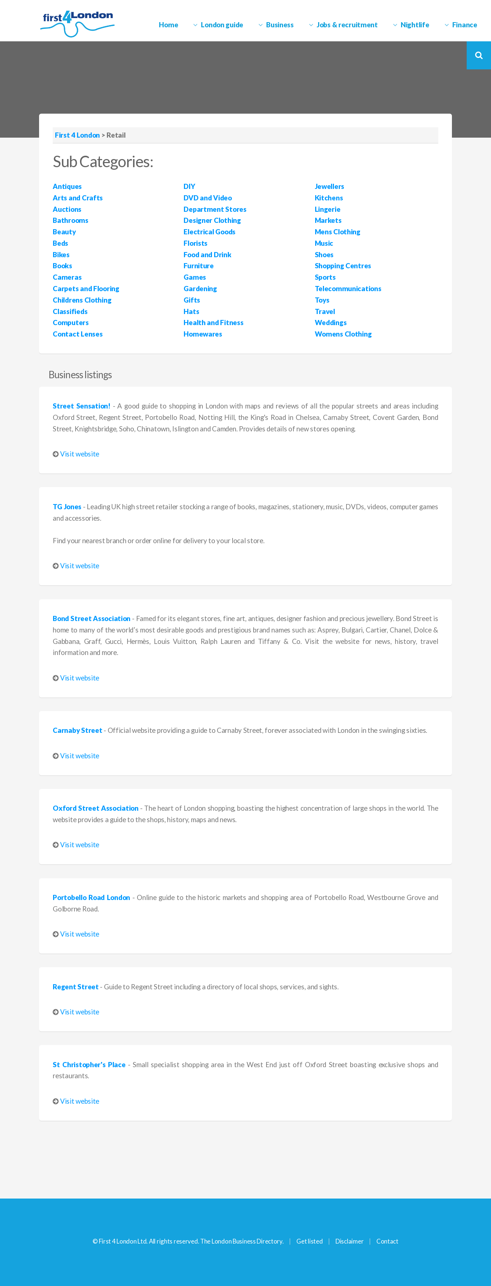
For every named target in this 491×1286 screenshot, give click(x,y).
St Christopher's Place (89, 1065)
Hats (191, 311)
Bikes (61, 255)
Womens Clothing (343, 334)
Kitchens (329, 198)
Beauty (64, 232)
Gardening (200, 289)
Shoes (324, 255)
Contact (387, 1241)
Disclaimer (349, 1241)
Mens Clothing (338, 232)
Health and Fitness (213, 322)
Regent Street (75, 987)
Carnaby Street (77, 730)
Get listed (309, 1241)
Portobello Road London (91, 897)
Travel (325, 311)
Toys (322, 300)
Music (324, 243)
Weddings (331, 322)
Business (280, 25)
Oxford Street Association (95, 808)
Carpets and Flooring (86, 289)
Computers (70, 322)
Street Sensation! (81, 406)
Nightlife (415, 25)
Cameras (67, 277)
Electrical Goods (210, 232)
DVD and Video (207, 198)
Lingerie (328, 209)
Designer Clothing (212, 220)
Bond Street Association (91, 618)
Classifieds (70, 311)
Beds (60, 243)
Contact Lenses (77, 334)
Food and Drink (207, 255)
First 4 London (77, 135)
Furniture (198, 266)
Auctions (67, 209)
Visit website (79, 454)
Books (62, 266)
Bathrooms (70, 220)
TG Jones (67, 507)
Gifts (192, 300)
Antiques (67, 186)
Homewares (203, 334)
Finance (464, 25)
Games (195, 277)
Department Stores (215, 209)
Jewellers (329, 186)
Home (168, 25)
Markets (328, 220)
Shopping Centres (343, 266)
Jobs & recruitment (347, 25)
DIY (189, 186)
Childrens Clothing (82, 300)
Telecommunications (348, 289)
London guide (222, 25)
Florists (196, 243)
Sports (325, 277)
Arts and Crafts (78, 198)
